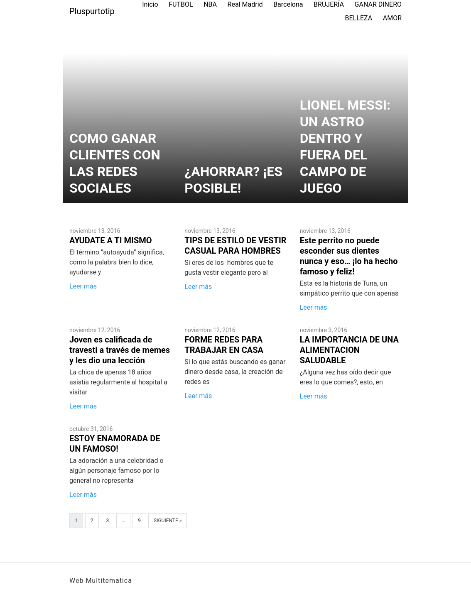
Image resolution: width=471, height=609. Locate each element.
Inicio (150, 4)
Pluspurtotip (92, 11)
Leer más (83, 286)
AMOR (392, 18)
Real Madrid (245, 4)
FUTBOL (181, 4)
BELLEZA (359, 18)
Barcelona (288, 4)
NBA (210, 4)
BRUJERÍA (329, 4)
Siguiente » (168, 520)
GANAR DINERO (378, 4)
